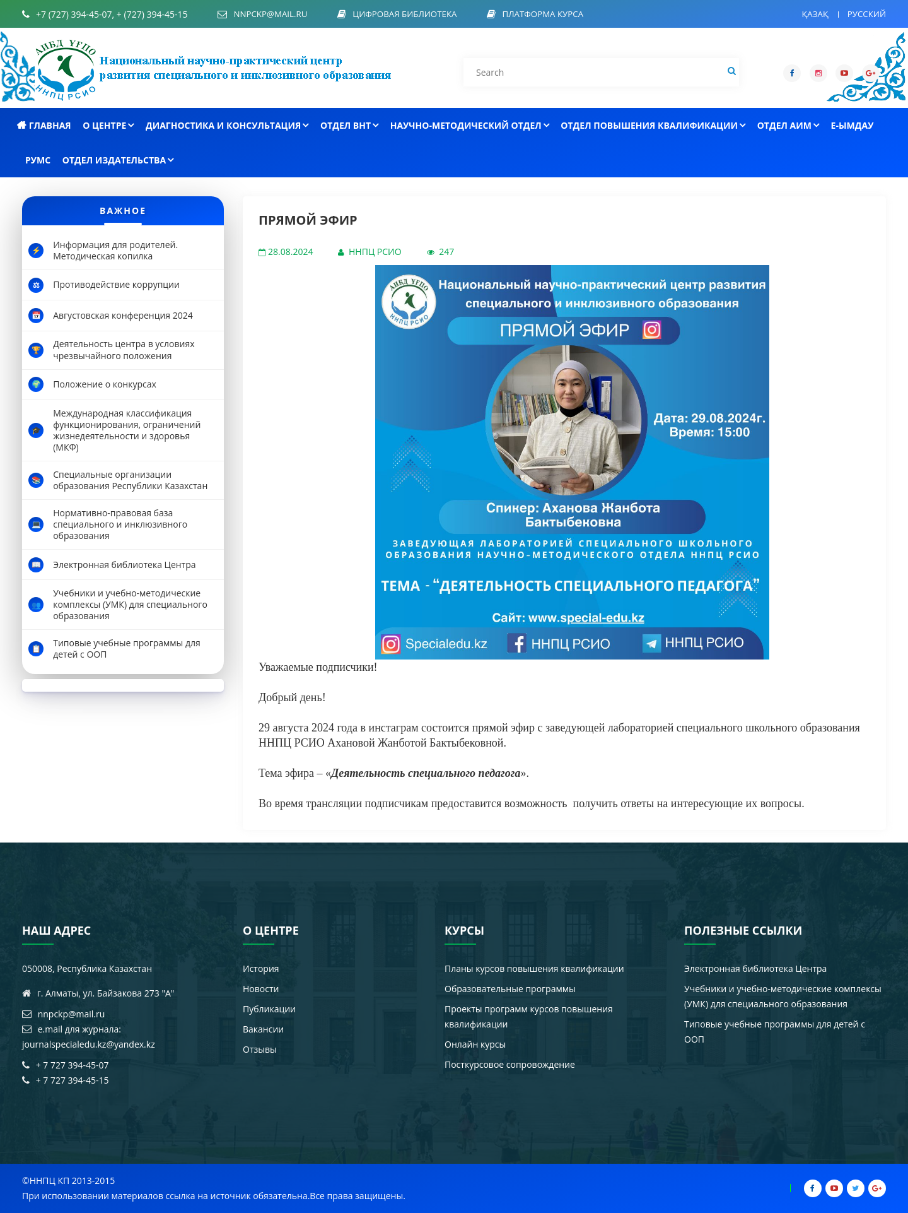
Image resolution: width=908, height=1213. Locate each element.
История (261, 968)
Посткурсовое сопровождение (510, 1064)
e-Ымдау (852, 125)
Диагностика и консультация (227, 125)
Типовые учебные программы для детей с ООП (774, 1031)
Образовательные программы (510, 989)
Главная (44, 125)
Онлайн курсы (475, 1044)
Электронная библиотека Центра (755, 968)
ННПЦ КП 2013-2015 (72, 1180)
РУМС (37, 160)
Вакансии (263, 1029)
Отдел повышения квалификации (653, 125)
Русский (865, 14)
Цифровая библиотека (412, 14)
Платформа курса (554, 14)
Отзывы (260, 1049)
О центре (108, 125)
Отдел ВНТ (349, 125)
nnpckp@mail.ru (272, 14)
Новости (261, 989)
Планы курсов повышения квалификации (534, 968)
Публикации (269, 1009)
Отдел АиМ (788, 125)
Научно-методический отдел (469, 125)
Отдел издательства (117, 160)
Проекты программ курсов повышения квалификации (529, 1016)
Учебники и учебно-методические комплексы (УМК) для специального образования (783, 996)
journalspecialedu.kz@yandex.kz (88, 1044)
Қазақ (812, 14)
